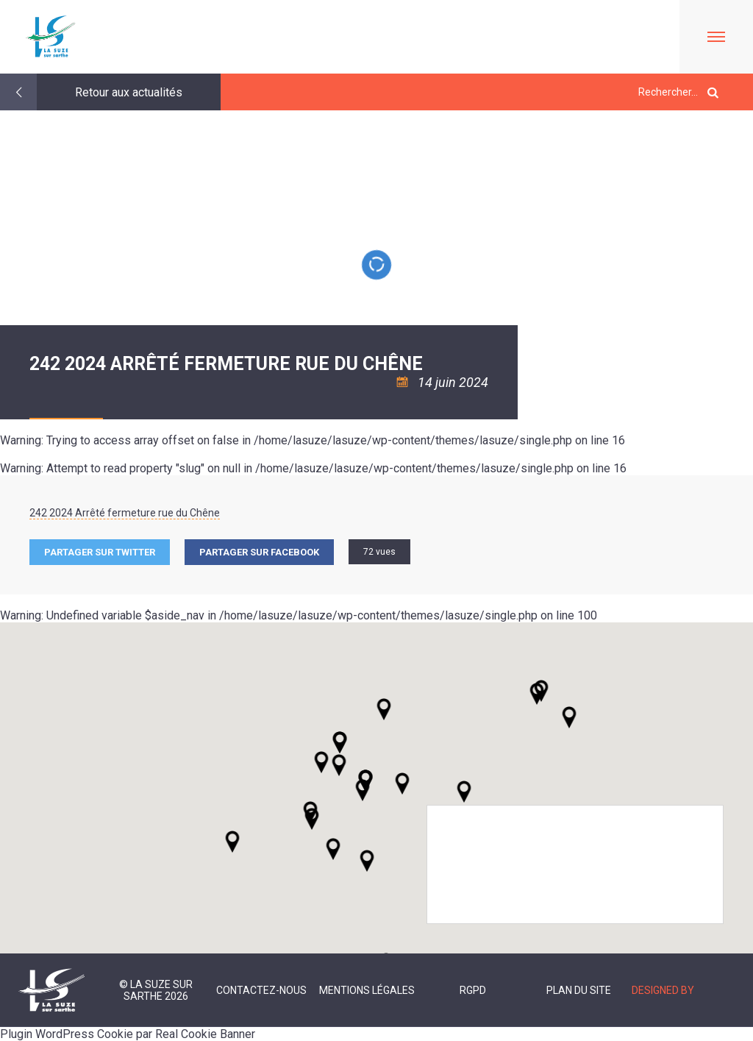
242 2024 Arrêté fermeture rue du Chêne (124, 513)
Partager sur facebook (259, 552)
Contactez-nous (261, 990)
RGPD (473, 990)
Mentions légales (367, 990)
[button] (402, 783)
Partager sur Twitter (99, 552)
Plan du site (578, 990)
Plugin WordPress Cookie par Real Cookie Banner (127, 1034)
